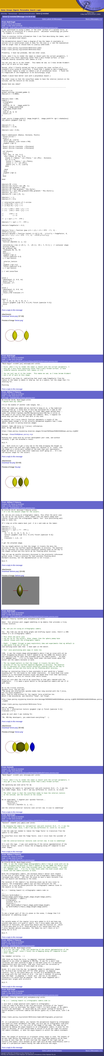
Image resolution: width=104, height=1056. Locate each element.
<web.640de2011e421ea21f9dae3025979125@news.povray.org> (33, 820)
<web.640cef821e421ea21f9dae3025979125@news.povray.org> (33, 361)
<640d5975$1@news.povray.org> (22, 398)
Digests (16, 10)
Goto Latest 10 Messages (52, 19)
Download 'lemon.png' (10, 316)
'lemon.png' (19, 320)
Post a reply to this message (12, 310)
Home (3, 10)
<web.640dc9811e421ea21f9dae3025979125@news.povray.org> (33, 616)
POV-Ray (4, 13)
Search (33, 10)
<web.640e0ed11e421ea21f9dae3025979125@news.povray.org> (33, 995)
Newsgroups (12, 13)
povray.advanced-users (27, 13)
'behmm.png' (19, 576)
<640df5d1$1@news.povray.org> (22, 946)
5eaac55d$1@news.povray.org (21, 434)
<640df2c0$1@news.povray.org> (22, 860)
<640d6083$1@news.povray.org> (22, 508)
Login (38, 10)
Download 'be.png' (8, 463)
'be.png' (17, 467)
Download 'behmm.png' (10, 571)
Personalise (24, 10)
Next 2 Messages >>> (94, 19)
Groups (9, 10)
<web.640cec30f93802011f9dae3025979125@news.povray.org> (33, 28)
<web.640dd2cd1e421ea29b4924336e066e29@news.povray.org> (34, 773)
